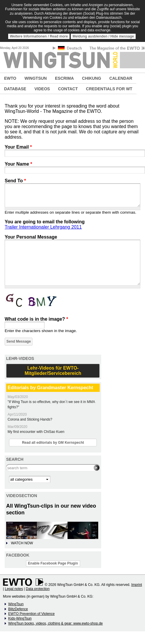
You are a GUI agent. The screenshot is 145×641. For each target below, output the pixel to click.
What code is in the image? (36, 319)
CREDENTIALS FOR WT (109, 88)
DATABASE (15, 88)
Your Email (18, 146)
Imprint (136, 585)
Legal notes (14, 589)
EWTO (10, 78)
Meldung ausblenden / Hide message (103, 36)
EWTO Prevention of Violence (31, 614)
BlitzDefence (18, 609)
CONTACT (68, 88)
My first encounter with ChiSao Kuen (36, 432)
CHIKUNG (91, 78)
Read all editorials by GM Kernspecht (53, 443)
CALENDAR (120, 78)
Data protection (37, 589)
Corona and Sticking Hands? (30, 419)
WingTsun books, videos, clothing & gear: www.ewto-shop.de (55, 623)
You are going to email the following (44, 221)
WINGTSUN (36, 78)
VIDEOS (42, 88)
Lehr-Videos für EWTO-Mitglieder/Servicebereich (53, 370)
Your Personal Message (31, 236)
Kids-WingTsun (20, 618)
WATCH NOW (22, 543)
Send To (15, 180)
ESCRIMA (64, 78)
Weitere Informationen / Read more (39, 36)
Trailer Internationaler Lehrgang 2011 (43, 227)
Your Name (18, 163)
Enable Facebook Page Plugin (53, 563)
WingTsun (16, 604)
